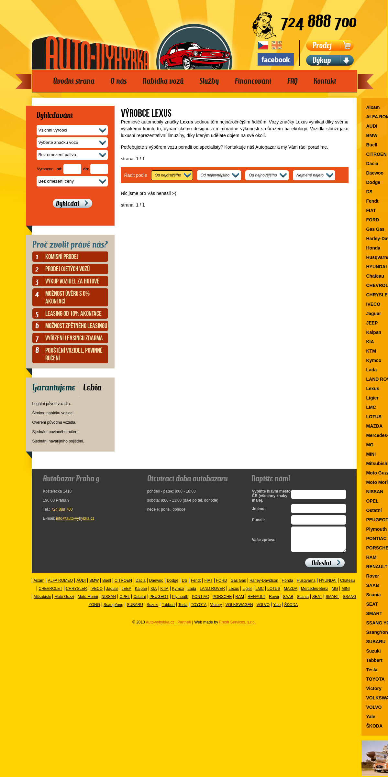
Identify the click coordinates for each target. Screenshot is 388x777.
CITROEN (123, 585)
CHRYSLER (76, 593)
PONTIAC (200, 601)
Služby (209, 81)
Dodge (172, 585)
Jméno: (259, 508)
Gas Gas (238, 585)
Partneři (184, 627)
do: (86, 169)
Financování (253, 81)
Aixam (39, 585)
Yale (277, 609)
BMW (94, 585)
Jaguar (112, 593)
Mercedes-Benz (314, 593)
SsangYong (113, 609)
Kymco (178, 593)
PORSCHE (222, 601)
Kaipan (141, 593)
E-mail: (258, 520)
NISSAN (109, 601)
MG (335, 593)
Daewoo (156, 585)
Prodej (322, 45)
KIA (153, 593)
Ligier (247, 593)
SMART (332, 601)
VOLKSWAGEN (239, 609)
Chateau (347, 585)
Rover (274, 601)
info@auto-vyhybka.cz (75, 518)
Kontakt (325, 81)
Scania (303, 601)
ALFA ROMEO (60, 585)
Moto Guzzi (64, 601)
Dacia (141, 585)
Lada (192, 593)
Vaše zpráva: (264, 542)
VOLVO (263, 609)
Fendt (196, 585)
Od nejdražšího (168, 175)
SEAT (317, 601)
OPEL (124, 601)
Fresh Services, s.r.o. (237, 627)
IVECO (97, 593)
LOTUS (273, 593)
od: (60, 169)
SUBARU (135, 609)
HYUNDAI (328, 585)
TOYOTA (198, 609)
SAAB (288, 601)
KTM (165, 593)
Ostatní (139, 601)
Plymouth (180, 601)
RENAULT (256, 601)
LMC (260, 593)
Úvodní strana (73, 81)
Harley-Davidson (263, 585)
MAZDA (290, 593)
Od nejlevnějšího (215, 175)
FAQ (292, 81)
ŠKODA (291, 609)
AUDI (81, 585)
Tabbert (168, 609)
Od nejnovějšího (263, 175)
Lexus (233, 593)
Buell (106, 585)
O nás (119, 81)
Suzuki (152, 609)
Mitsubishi (42, 601)
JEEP (126, 593)
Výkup (322, 60)
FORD (221, 585)
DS (184, 585)
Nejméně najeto (310, 175)
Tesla (182, 609)
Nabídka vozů (163, 81)
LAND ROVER (212, 593)
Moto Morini (88, 601)
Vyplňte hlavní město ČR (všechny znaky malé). (270, 496)
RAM (239, 601)
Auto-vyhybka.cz (160, 627)
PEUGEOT (159, 601)
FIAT (208, 585)
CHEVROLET (50, 593)
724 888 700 (62, 509)
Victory (216, 609)
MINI (345, 593)
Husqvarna (306, 585)
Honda (287, 585)
